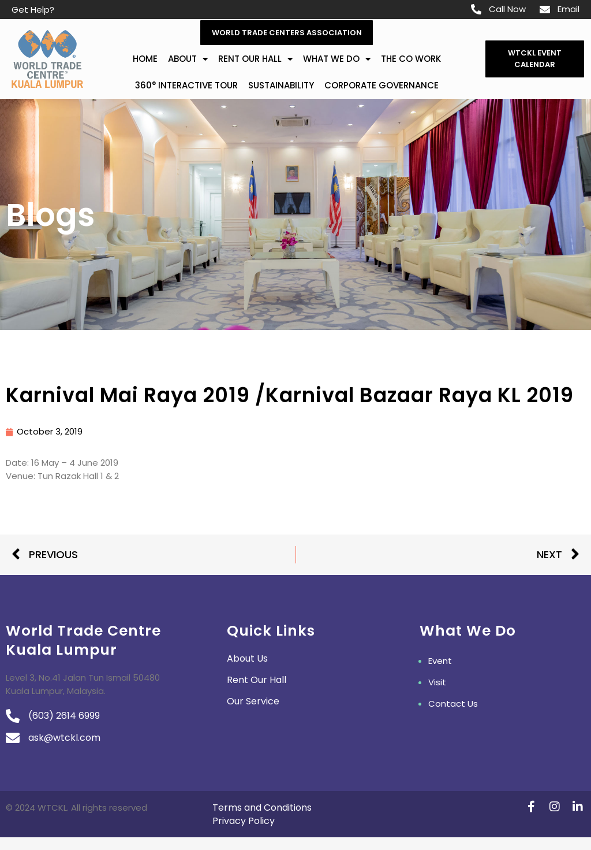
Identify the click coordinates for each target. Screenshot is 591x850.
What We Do (337, 60)
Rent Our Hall (255, 60)
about (188, 60)
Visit (437, 683)
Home (145, 59)
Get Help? (33, 9)
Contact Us (453, 704)
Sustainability (281, 86)
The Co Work (411, 59)
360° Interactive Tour (186, 86)
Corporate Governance (381, 86)
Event (440, 661)
